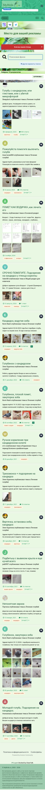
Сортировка (37, 76)
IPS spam (15, 763)
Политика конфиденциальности (16, 752)
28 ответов (25, 423)
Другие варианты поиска (31, 64)
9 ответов (23, 346)
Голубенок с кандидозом (16, 363)
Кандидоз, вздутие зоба (15, 320)
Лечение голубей (33, 99)
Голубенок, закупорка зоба (17, 634)
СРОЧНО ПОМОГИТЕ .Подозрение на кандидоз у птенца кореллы (21, 274)
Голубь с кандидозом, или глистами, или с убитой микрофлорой (17, 93)
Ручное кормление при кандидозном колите (15, 441)
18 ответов (25, 504)
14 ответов (24, 541)
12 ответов (25, 736)
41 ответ (24, 690)
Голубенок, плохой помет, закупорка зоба (16, 396)
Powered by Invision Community (22, 755)
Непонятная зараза (13, 603)
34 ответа (23, 618)
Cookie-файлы (36, 752)
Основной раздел (32, 213)
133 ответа (25, 380)
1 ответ (22, 303)
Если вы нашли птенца (22, 47)
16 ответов (25, 586)
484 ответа (24, 132)
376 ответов (23, 190)
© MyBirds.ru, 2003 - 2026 (11, 767)
